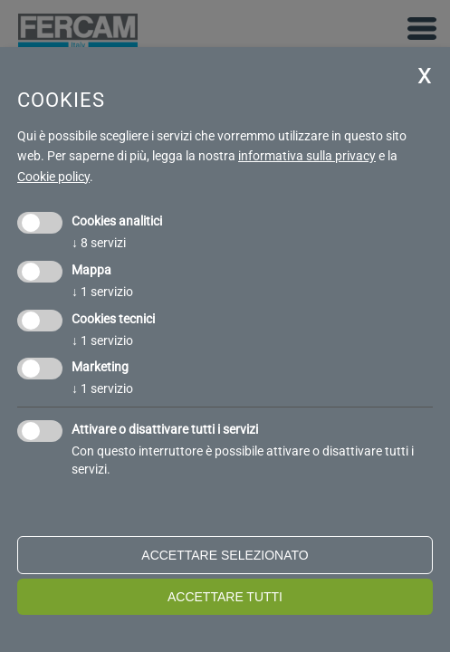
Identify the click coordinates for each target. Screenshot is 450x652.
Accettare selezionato (224, 555)
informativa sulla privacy (307, 156)
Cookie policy (53, 176)
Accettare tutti (225, 597)
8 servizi (99, 242)
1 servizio (102, 291)
